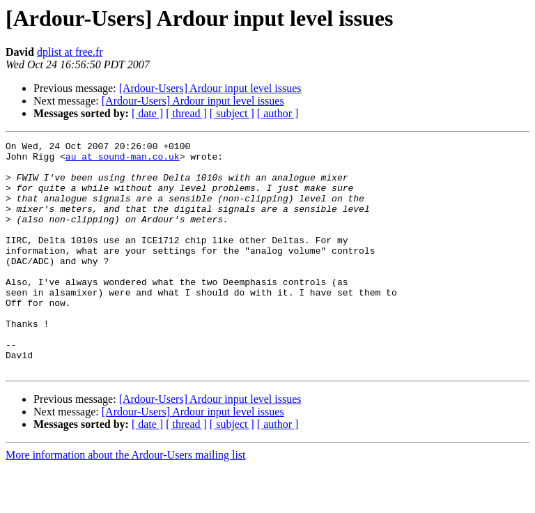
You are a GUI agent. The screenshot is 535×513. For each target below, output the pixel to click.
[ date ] (147, 113)
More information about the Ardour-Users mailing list (126, 501)
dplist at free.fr (70, 52)
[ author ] (278, 113)
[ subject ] (232, 113)
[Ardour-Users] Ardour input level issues (210, 88)
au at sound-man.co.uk (122, 160)
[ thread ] (186, 113)
